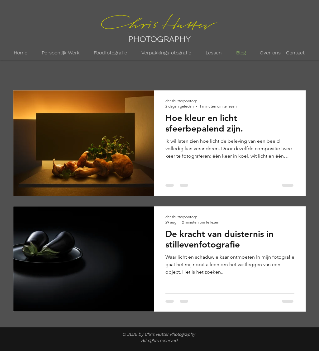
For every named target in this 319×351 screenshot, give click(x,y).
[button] (61, 53)
